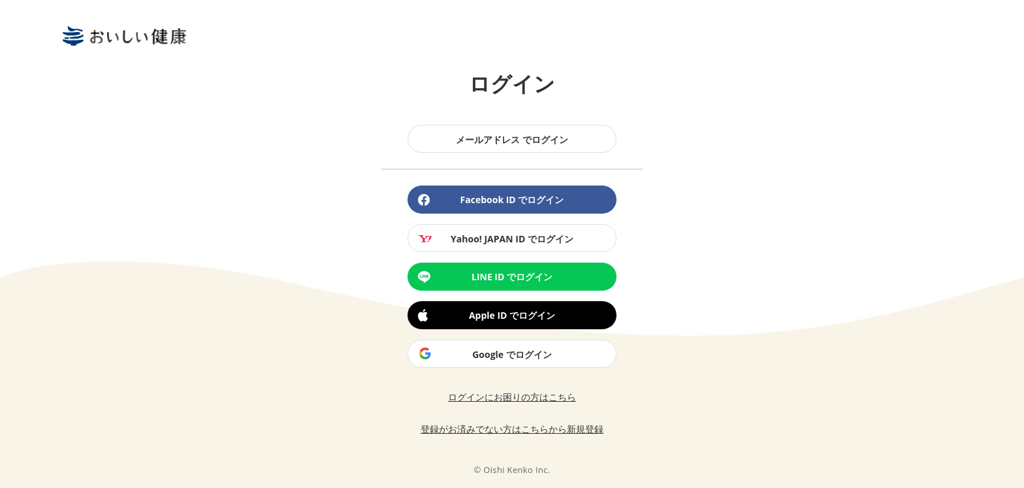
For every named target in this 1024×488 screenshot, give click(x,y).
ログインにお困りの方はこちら (512, 397)
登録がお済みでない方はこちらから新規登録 (512, 429)
